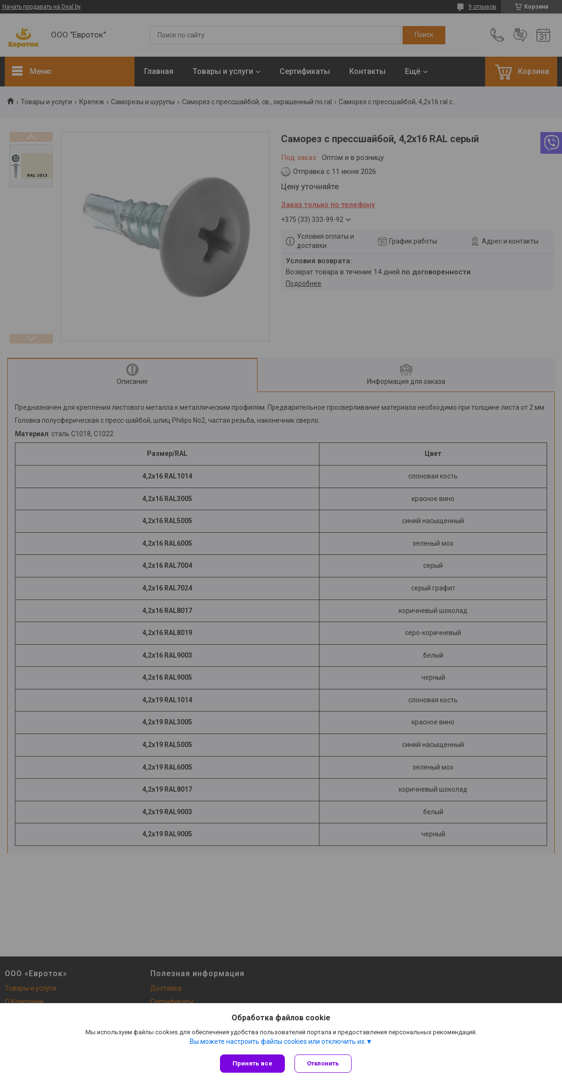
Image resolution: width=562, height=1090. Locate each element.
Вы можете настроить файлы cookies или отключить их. (278, 1041)
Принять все (252, 1063)
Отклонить (323, 1063)
